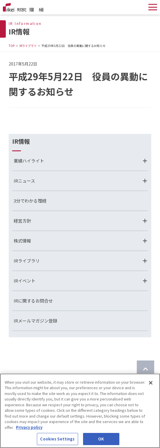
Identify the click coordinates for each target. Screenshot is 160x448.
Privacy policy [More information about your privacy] (29, 427)
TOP (12, 45)
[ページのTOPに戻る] (145, 369)
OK (101, 439)
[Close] (150, 382)
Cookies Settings (57, 439)
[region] (80, 411)
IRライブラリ (28, 45)
